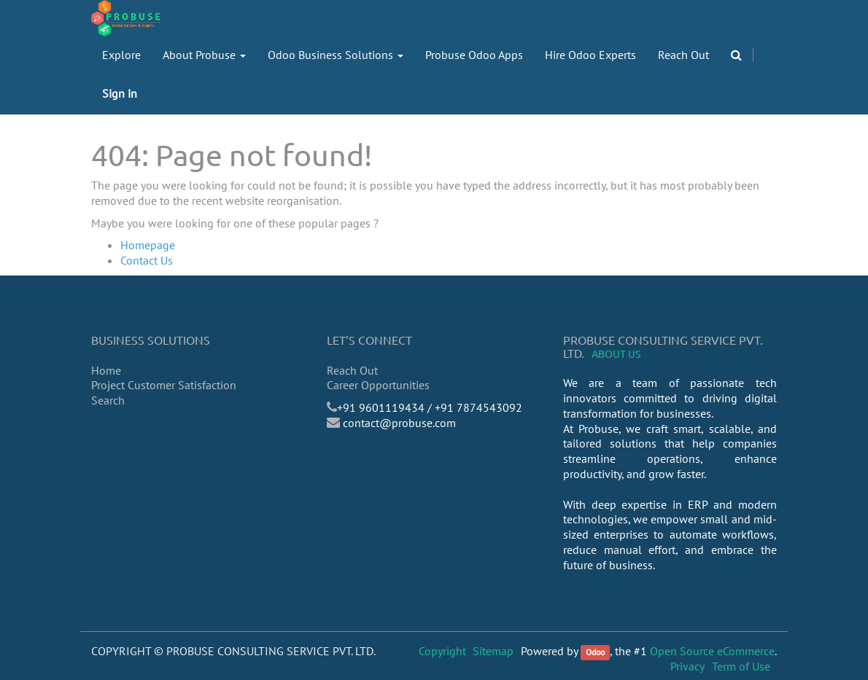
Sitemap (493, 651)
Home (106, 370)
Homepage (147, 245)
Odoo (595, 651)
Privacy (687, 666)
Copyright (442, 651)
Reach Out (352, 370)
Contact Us (146, 260)
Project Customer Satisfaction (163, 385)
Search (108, 400)
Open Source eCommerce (712, 651)
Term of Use (741, 666)
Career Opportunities (378, 385)
